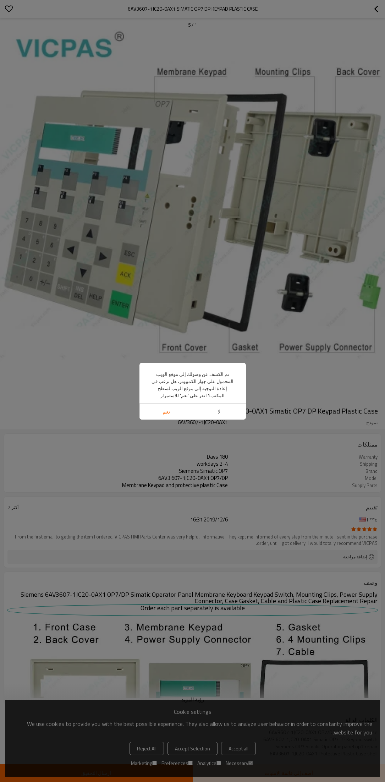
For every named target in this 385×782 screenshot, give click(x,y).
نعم (166, 412)
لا (219, 412)
